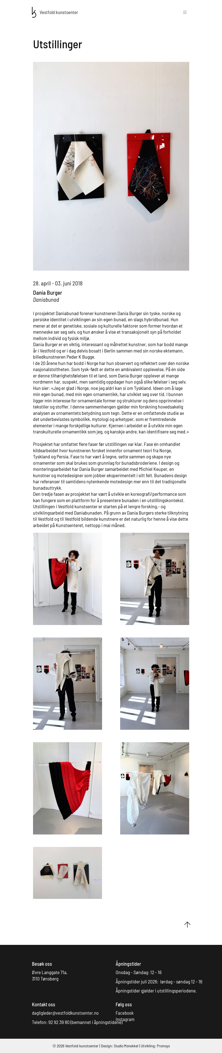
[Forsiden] (34, 12)
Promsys (164, 1045)
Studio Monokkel (125, 1045)
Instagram (125, 1019)
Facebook (125, 1013)
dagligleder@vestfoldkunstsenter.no (67, 1013)
